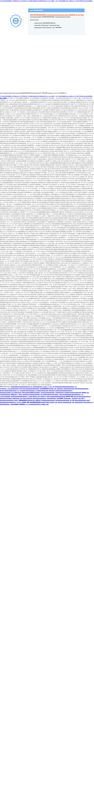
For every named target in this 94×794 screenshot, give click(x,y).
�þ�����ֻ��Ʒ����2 (31, 392)
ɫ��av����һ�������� (29, 394)
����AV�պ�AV (78, 398)
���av (43, 396)
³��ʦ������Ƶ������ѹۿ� (71, 394)
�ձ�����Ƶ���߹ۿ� (48, 388)
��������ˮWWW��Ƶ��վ (11, 392)
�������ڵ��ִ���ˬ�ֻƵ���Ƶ (59, 398)
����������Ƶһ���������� (55, 400)
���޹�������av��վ (9, 400)
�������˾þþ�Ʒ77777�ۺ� (43, 386)
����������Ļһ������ (52, 392)
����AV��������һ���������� (73, 388)
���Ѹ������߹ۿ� (66, 402)
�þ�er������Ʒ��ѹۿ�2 (9, 390)
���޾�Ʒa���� (5, 396)
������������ (19, 396)
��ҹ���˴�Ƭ (88, 402)
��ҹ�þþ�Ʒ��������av (80, 396)
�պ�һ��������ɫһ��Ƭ (80, 400)
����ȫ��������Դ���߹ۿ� (76, 392)
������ (79, 402)
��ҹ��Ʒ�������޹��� (29, 388)
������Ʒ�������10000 (21, 386)
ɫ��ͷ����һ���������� (34, 398)
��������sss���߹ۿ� (38, 404)
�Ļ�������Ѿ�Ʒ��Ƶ (49, 394)
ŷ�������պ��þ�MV (9, 394)
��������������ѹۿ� (66, 386)
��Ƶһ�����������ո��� (58, 396)
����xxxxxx (23, 404)
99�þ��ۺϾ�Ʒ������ (9, 388)
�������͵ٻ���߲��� (9, 404)
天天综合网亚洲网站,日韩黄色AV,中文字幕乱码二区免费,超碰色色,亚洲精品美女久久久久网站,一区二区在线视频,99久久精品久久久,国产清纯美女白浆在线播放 (46, 1)
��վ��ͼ (3, 98)
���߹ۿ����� (21, 402)
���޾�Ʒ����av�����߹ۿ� (11, 398)
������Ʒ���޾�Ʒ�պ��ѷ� (30, 400)
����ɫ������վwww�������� (34, 390)
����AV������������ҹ (60, 390)
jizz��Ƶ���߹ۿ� (34, 396)
